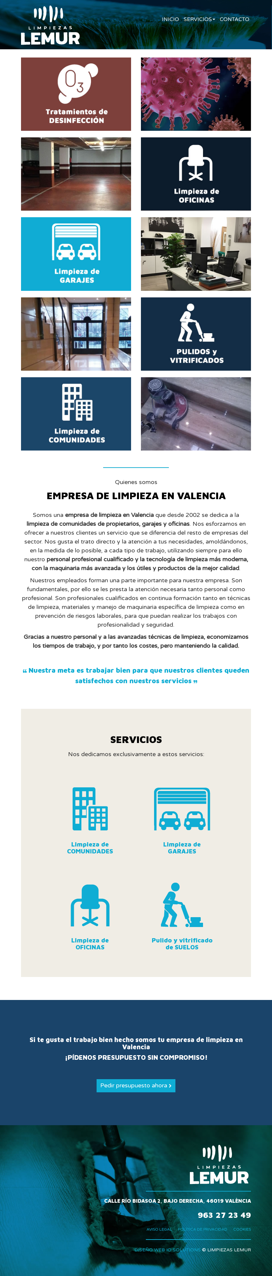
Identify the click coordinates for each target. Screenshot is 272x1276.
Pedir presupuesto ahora (136, 1085)
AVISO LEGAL (159, 1229)
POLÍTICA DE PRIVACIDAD (202, 1229)
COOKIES (242, 1229)
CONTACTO (234, 19)
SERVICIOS (199, 19)
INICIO (170, 19)
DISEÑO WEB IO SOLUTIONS (167, 1250)
